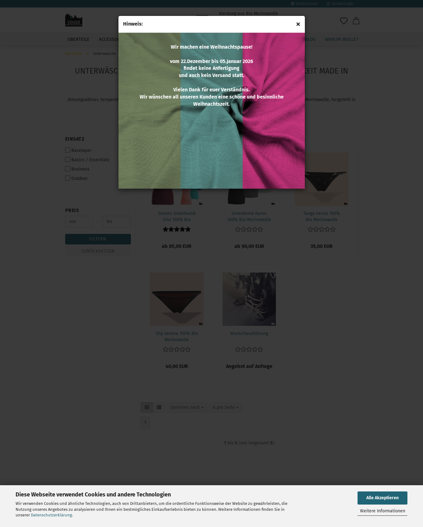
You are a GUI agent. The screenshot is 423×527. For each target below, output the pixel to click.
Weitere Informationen (382, 511)
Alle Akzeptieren (382, 497)
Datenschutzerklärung (51, 515)
